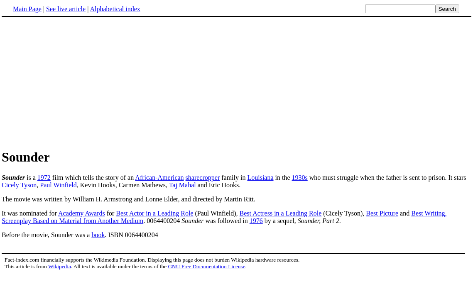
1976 (256, 220)
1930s (300, 177)
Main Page (27, 8)
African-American (159, 177)
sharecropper (203, 177)
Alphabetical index (115, 8)
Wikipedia (59, 266)
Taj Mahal (182, 185)
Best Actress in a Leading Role (281, 213)
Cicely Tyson (19, 185)
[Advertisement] (71, 83)
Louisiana (260, 177)
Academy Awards (81, 213)
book (98, 234)
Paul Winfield (58, 185)
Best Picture (382, 213)
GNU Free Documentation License (206, 266)
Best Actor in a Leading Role (154, 213)
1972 (44, 177)
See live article (66, 8)
